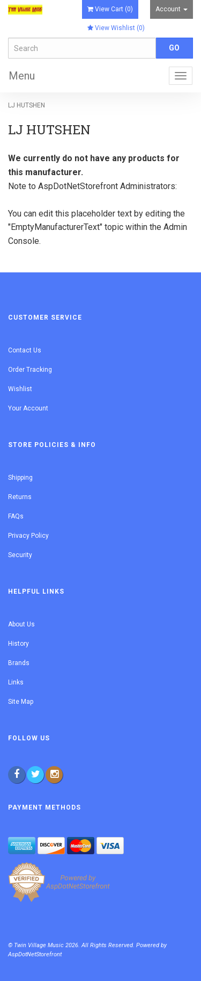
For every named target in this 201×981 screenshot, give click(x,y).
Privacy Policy (28, 535)
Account (171, 9)
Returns (20, 497)
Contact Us (24, 350)
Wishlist (20, 389)
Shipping (20, 477)
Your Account (28, 408)
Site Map (20, 701)
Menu (22, 75)
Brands (18, 663)
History (18, 643)
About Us (21, 624)
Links (16, 682)
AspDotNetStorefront (78, 186)
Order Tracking (30, 369)
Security (20, 555)
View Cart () (110, 9)
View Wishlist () (116, 28)
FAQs (16, 516)
